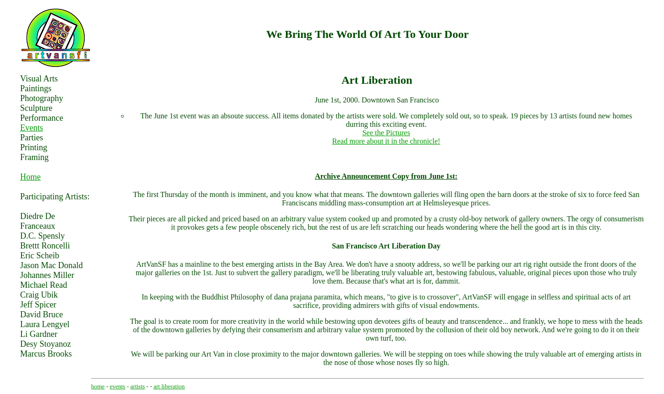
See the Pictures (386, 133)
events (117, 386)
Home (30, 177)
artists (138, 386)
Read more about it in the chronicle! (386, 141)
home (98, 386)
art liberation (169, 386)
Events (31, 127)
